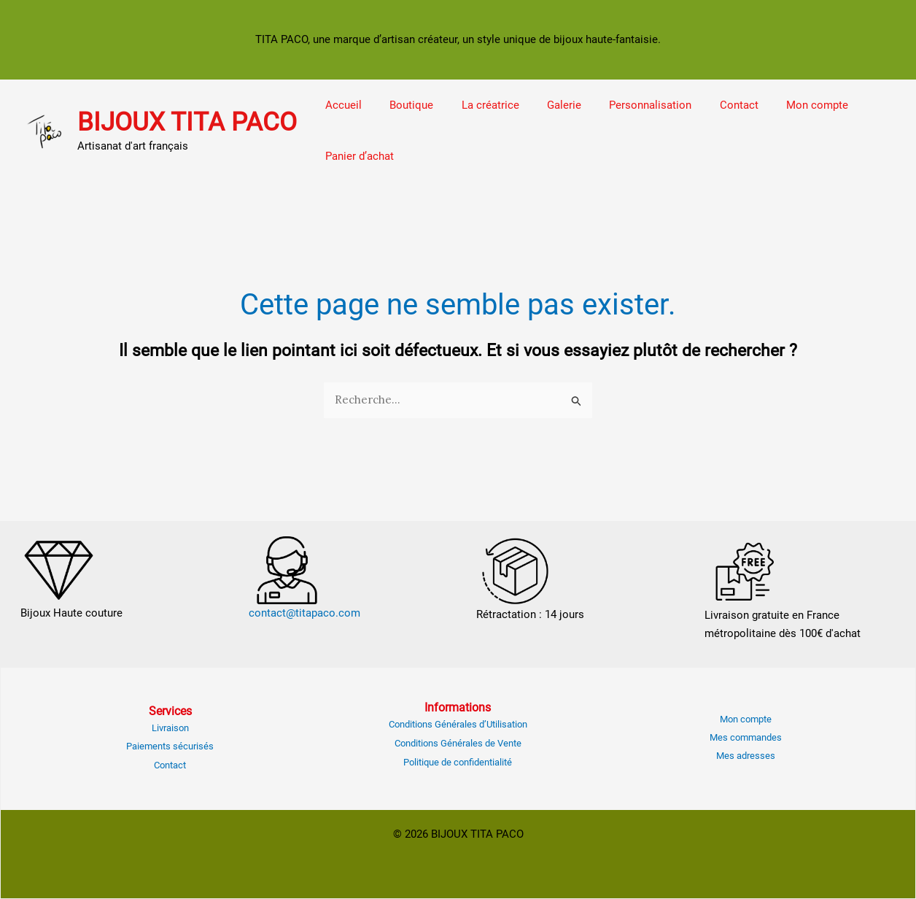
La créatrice (475, 105)
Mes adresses (745, 755)
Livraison (170, 727)
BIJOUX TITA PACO (187, 122)
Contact (705, 105)
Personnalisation (623, 105)
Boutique (402, 105)
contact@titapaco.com (304, 613)
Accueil (340, 105)
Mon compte (778, 105)
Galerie (543, 105)
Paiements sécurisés (170, 746)
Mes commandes (746, 737)
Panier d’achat (356, 156)
